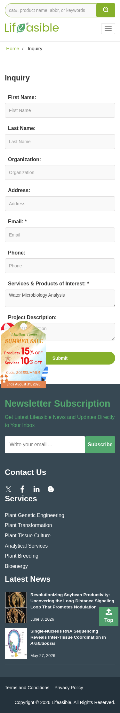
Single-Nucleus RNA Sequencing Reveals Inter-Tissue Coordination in (68, 637)
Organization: (24, 159)
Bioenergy (16, 566)
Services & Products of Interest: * (48, 283)
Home (12, 48)
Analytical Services (26, 546)
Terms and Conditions (27, 687)
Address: (19, 190)
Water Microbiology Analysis (60, 298)
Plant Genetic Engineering (34, 515)
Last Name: (22, 128)
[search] (105, 10)
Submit (60, 358)
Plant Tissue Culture (28, 535)
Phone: (16, 252)
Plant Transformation (28, 525)
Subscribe (100, 444)
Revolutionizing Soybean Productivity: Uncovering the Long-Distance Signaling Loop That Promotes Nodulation (72, 600)
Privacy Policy (68, 687)
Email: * (17, 221)
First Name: (22, 97)
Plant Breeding (21, 556)
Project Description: (32, 317)
